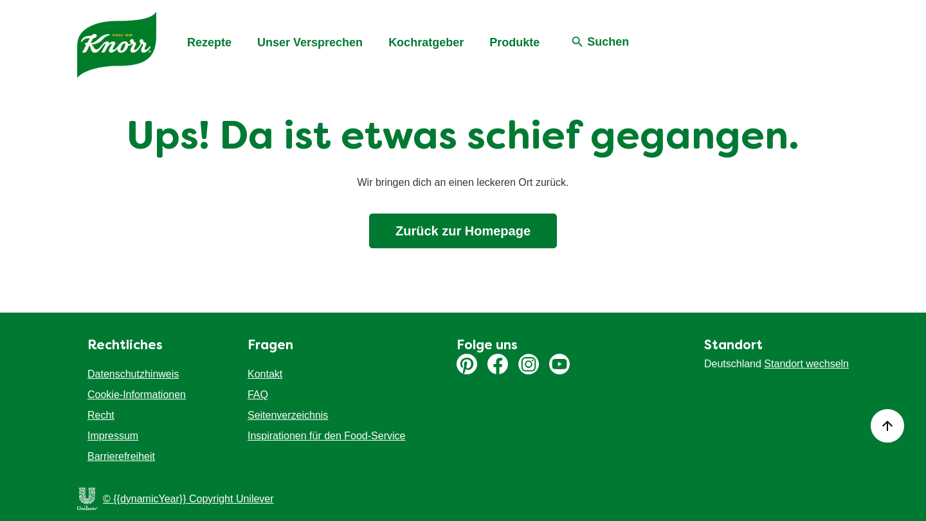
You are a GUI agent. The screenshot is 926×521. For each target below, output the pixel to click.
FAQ (258, 394)
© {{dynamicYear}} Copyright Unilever (188, 498)
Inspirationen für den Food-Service (326, 435)
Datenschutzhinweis (133, 374)
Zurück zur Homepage (463, 231)
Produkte (514, 42)
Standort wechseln (806, 363)
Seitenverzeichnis (288, 415)
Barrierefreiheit (121, 456)
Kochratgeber (426, 42)
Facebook (497, 364)
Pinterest (467, 364)
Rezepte (209, 42)
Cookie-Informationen (136, 394)
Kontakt (265, 374)
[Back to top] (887, 426)
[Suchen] (599, 42)
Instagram (528, 364)
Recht (100, 415)
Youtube (559, 364)
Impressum (112, 435)
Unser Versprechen (310, 42)
